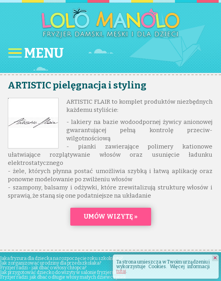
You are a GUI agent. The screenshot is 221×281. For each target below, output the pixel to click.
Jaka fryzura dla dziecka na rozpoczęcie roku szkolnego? (61, 258)
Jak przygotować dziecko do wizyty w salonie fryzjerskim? (62, 272)
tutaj (121, 271)
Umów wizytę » (110, 216)
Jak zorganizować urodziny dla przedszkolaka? (50, 263)
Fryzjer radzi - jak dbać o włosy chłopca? (43, 267)
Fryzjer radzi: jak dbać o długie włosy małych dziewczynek (63, 277)
